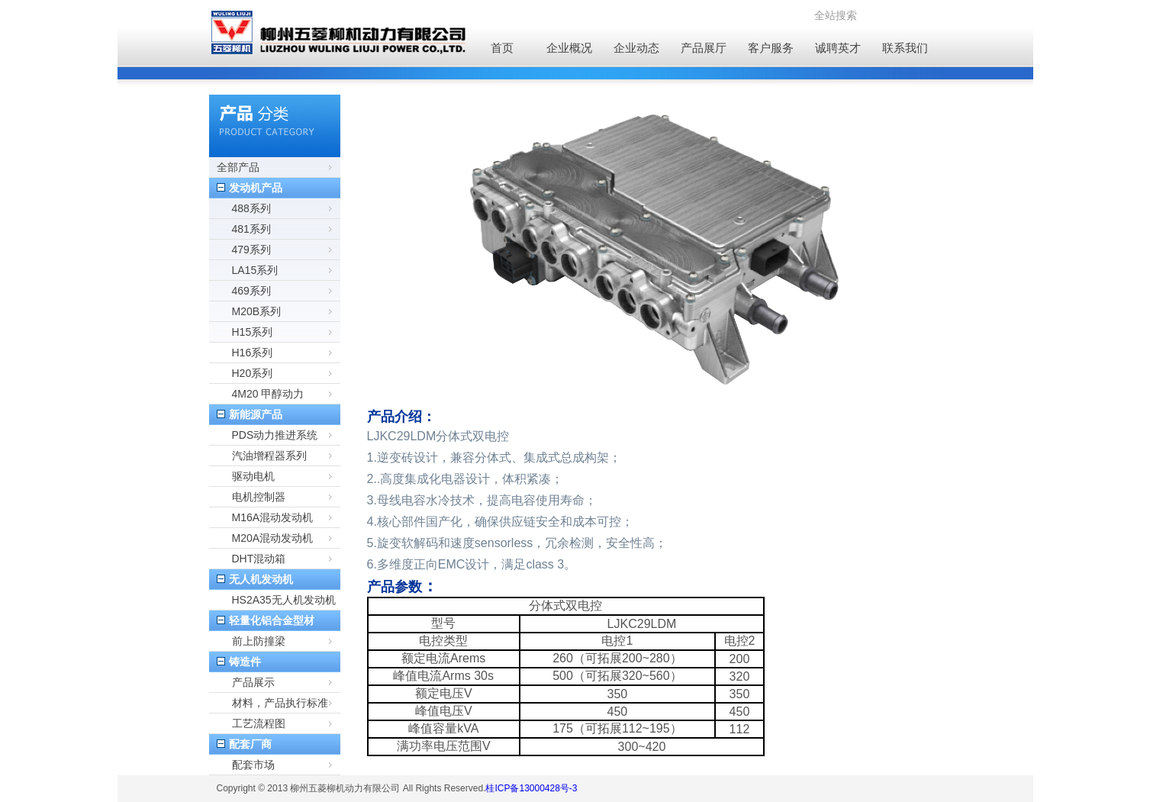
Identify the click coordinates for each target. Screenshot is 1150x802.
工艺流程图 (258, 723)
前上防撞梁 (258, 641)
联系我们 (905, 47)
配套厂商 (250, 744)
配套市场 (253, 765)
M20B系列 (257, 311)
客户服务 (771, 47)
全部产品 (238, 167)
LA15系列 (255, 270)
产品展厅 (703, 47)
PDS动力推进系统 (275, 435)
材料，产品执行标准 (280, 703)
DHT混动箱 (259, 558)
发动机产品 (255, 188)
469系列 (251, 291)
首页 (502, 47)
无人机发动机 (261, 579)
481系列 (251, 229)
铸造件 (245, 661)
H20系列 (252, 373)
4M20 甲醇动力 (268, 394)
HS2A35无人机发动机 (284, 600)
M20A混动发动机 (273, 538)
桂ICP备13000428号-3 (531, 788)
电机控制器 (258, 497)
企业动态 (636, 47)
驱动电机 (253, 476)
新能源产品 (255, 414)
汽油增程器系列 (269, 455)
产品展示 (253, 682)
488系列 (251, 208)
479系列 (251, 249)
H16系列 (252, 352)
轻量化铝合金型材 (271, 620)
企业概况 (569, 47)
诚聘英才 (838, 47)
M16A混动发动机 (273, 517)
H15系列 (252, 332)
